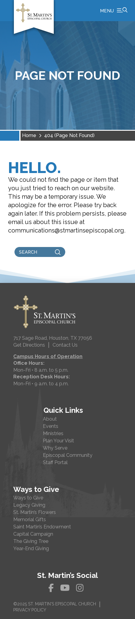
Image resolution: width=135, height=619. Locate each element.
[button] (113, 11)
